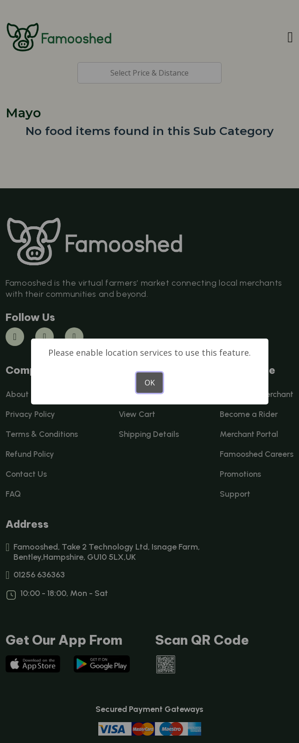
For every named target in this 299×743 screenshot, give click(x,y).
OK (150, 383)
